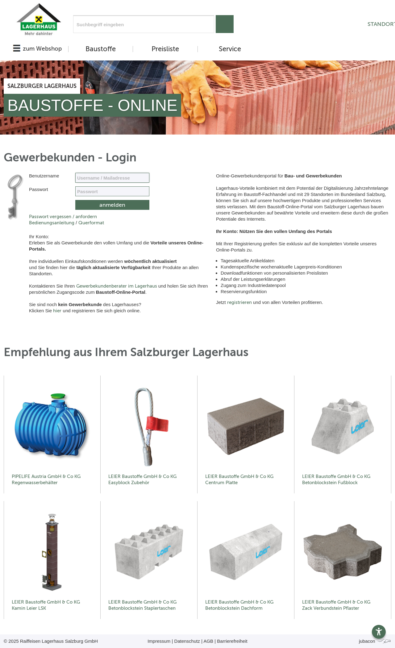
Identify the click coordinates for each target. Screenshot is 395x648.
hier (57, 311)
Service (230, 49)
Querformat (91, 223)
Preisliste (165, 49)
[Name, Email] (112, 178)
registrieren (239, 302)
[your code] (112, 191)
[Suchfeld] (143, 24)
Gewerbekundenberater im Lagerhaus (116, 286)
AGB (208, 641)
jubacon (375, 641)
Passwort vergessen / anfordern (63, 216)
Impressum (159, 641)
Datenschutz (187, 641)
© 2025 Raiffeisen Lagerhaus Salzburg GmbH (51, 641)
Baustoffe (100, 49)
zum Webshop (42, 48)
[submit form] (112, 205)
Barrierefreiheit (232, 641)
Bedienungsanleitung (51, 223)
